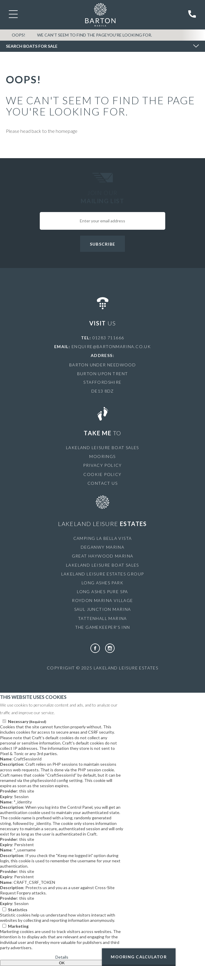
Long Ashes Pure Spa (102, 591)
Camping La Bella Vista (102, 538)
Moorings (102, 456)
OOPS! (18, 34)
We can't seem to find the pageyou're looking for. (94, 34)
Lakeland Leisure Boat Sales (102, 447)
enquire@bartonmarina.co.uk (111, 346)
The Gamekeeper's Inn (102, 627)
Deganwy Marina (103, 547)
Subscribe (102, 244)
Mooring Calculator (139, 956)
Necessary (27, 721)
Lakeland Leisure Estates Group (102, 573)
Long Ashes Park (102, 582)
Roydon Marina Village (102, 600)
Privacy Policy (102, 465)
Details (61, 957)
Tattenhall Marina (102, 618)
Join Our (102, 197)
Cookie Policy (102, 474)
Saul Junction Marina (102, 609)
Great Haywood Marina (102, 555)
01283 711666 (108, 337)
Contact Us (102, 483)
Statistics (17, 909)
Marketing (18, 926)
